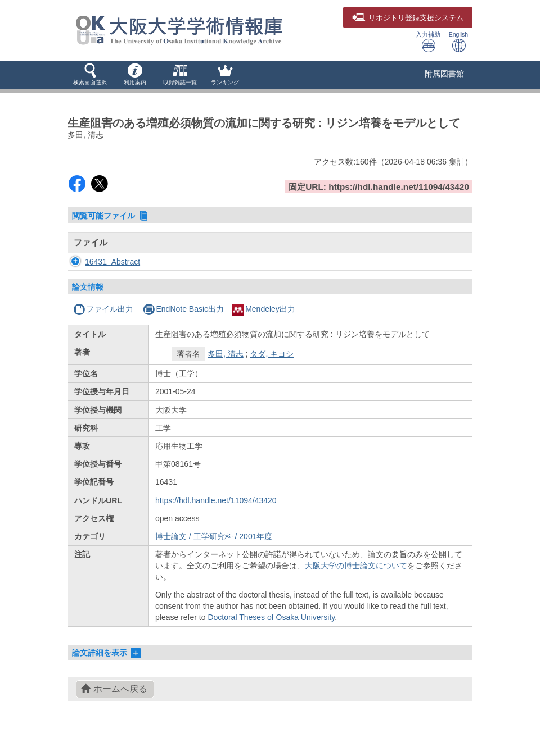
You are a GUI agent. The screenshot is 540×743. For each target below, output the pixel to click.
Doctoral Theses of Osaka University (271, 617)
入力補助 (428, 42)
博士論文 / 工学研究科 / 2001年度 (213, 536)
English (458, 42)
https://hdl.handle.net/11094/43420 (216, 500)
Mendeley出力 (263, 308)
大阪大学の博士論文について (356, 565)
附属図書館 (444, 73)
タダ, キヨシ (272, 353)
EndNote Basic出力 (183, 308)
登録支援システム (408, 18)
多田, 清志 (226, 353)
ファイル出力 (103, 308)
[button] (90, 75)
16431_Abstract (112, 261)
